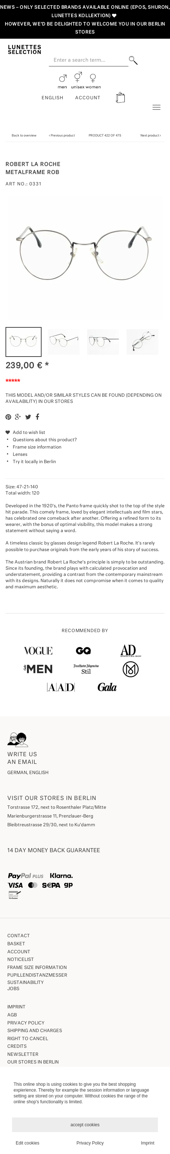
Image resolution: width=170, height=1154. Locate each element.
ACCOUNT (88, 98)
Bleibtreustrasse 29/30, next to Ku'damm (51, 825)
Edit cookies (27, 1143)
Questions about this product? (41, 440)
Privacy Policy (26, 1023)
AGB (12, 1015)
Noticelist (20, 960)
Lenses (20, 455)
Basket (16, 944)
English (52, 98)
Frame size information (37, 447)
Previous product (63, 135)
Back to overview (24, 135)
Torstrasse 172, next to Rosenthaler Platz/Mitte (56, 807)
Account (18, 952)
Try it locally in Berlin (34, 462)
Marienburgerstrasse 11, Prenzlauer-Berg (50, 816)
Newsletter (22, 1055)
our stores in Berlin (33, 1062)
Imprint (16, 1007)
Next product (149, 135)
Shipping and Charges (34, 1031)
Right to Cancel (27, 1039)
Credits (17, 1047)
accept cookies (84, 1124)
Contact (18, 936)
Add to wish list (25, 433)
